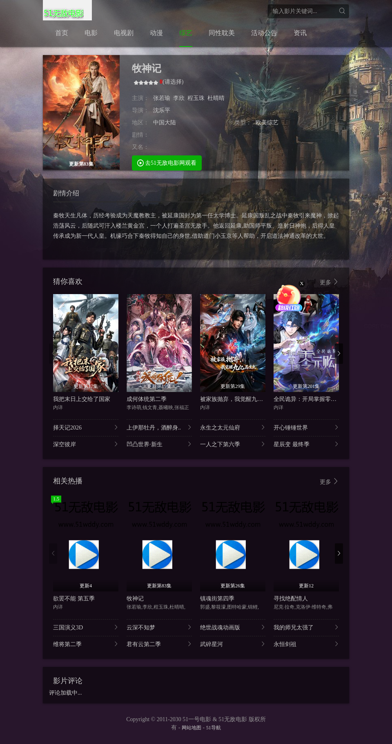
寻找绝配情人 (291, 599)
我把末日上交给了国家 (81, 399)
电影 (91, 32)
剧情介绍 (66, 193)
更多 (329, 282)
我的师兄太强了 (306, 627)
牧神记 (135, 599)
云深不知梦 (159, 627)
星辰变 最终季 (306, 444)
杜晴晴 (216, 98)
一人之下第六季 (232, 444)
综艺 (185, 32)
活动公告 (264, 32)
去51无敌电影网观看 (167, 162)
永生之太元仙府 (232, 427)
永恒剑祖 (306, 643)
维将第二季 (85, 643)
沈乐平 (161, 110)
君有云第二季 (159, 643)
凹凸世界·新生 (159, 444)
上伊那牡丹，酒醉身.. (159, 427)
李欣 (179, 98)
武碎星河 (232, 643)
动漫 (156, 32)
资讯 (300, 32)
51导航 (213, 728)
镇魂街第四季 (217, 599)
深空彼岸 (85, 444)
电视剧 (124, 32)
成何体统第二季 (147, 399)
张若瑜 (161, 98)
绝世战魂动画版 (232, 627)
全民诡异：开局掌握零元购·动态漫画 (320, 399)
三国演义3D (85, 627)
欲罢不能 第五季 (74, 599)
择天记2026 (85, 427)
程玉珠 (196, 98)
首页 (61, 32)
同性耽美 (222, 32)
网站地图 (191, 728)
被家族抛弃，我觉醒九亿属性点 (240, 399)
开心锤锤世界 (306, 427)
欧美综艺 (267, 123)
